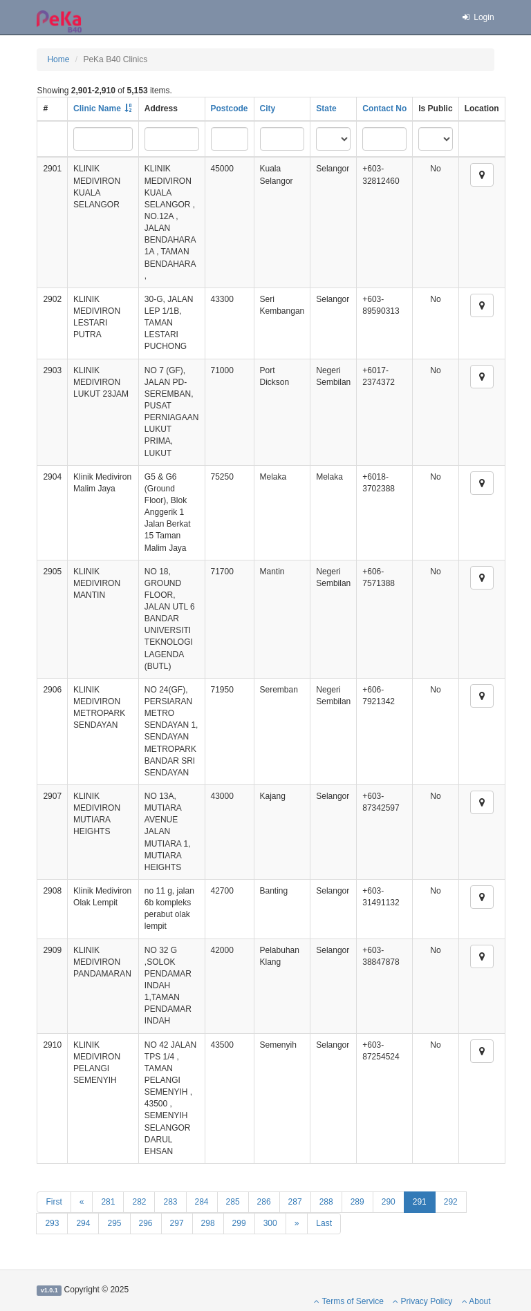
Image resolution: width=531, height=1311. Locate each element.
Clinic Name (97, 108)
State (326, 108)
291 (420, 1202)
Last (324, 1223)
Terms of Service (348, 1301)
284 (202, 1202)
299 (239, 1223)
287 (295, 1202)
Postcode (229, 108)
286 (264, 1202)
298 (208, 1223)
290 (388, 1202)
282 (139, 1202)
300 (270, 1223)
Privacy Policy (422, 1301)
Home (58, 59)
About (476, 1301)
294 (83, 1223)
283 (170, 1202)
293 (52, 1223)
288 (326, 1202)
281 (108, 1202)
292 (451, 1202)
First (54, 1202)
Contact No (384, 108)
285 (233, 1202)
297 (177, 1223)
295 (114, 1223)
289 (357, 1202)
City (268, 108)
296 (146, 1223)
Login (477, 17)
